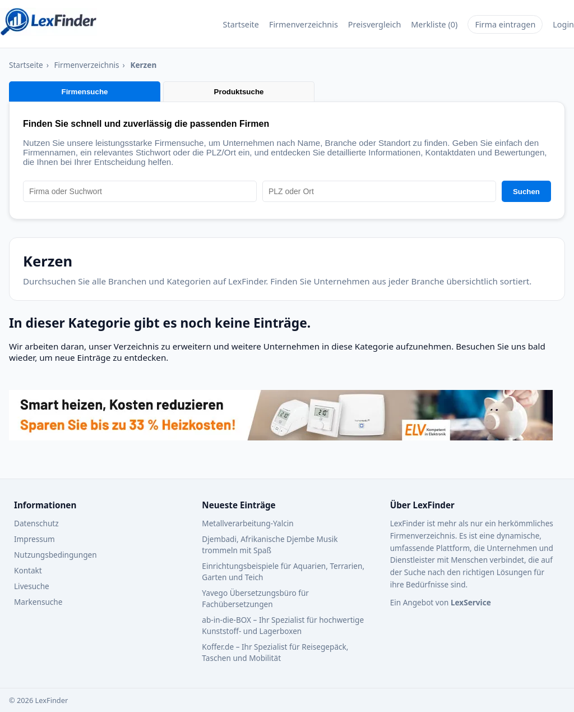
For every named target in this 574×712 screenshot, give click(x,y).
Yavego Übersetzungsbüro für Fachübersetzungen (255, 598)
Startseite (241, 24)
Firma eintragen (505, 24)
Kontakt (28, 570)
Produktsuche (239, 92)
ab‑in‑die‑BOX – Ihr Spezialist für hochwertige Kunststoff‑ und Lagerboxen (283, 625)
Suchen (526, 191)
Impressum (34, 539)
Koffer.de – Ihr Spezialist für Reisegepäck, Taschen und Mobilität (275, 652)
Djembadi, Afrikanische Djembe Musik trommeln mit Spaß (269, 544)
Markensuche (38, 601)
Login (563, 24)
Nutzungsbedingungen (55, 554)
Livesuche (31, 586)
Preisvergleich (374, 24)
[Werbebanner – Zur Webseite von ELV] (281, 437)
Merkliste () (434, 24)
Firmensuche (85, 92)
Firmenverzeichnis (303, 24)
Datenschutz (36, 523)
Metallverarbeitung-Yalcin (247, 523)
